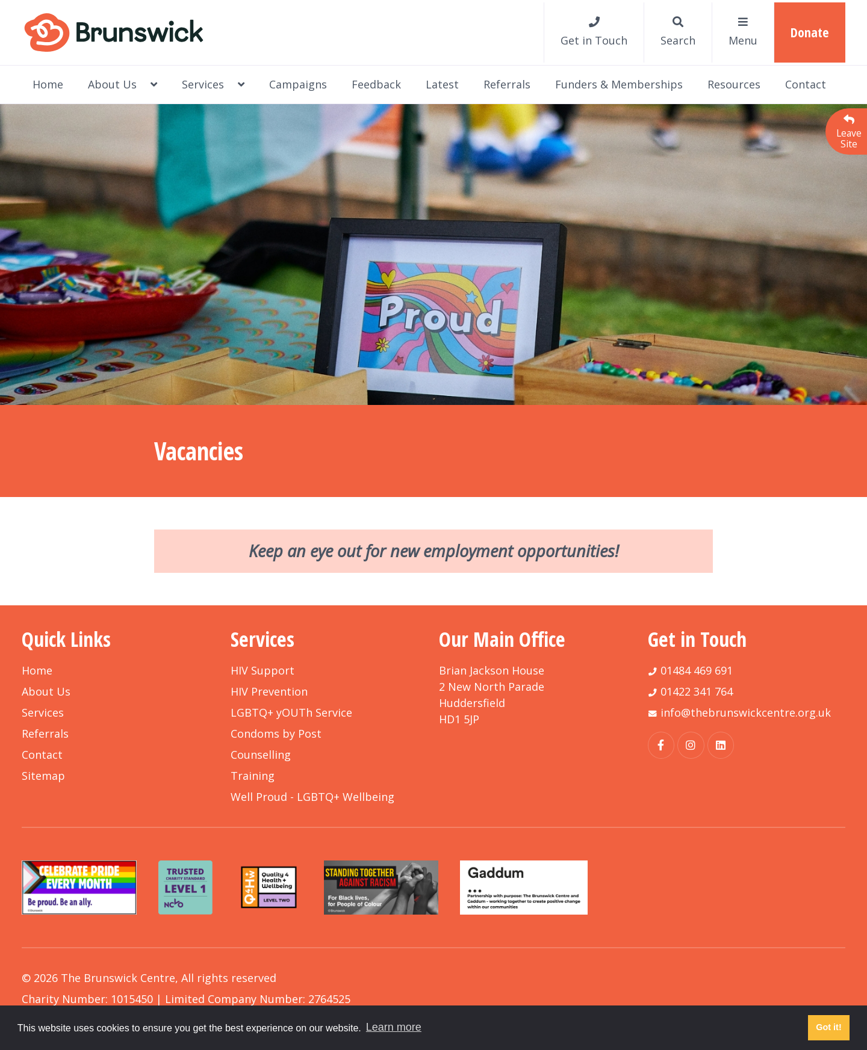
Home (48, 84)
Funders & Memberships (619, 84)
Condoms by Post (276, 733)
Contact (805, 84)
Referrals (506, 84)
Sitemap (43, 775)
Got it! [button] (828, 1027)
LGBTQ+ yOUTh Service (291, 712)
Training (253, 775)
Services (213, 84)
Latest (442, 84)
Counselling (261, 754)
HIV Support (262, 670)
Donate (810, 32)
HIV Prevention (269, 691)
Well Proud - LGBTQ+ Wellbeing (312, 796)
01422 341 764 (696, 691)
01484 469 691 (696, 670)
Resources (733, 84)
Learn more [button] (393, 1027)
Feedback (376, 84)
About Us (122, 84)
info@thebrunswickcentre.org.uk (745, 712)
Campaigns (298, 84)
